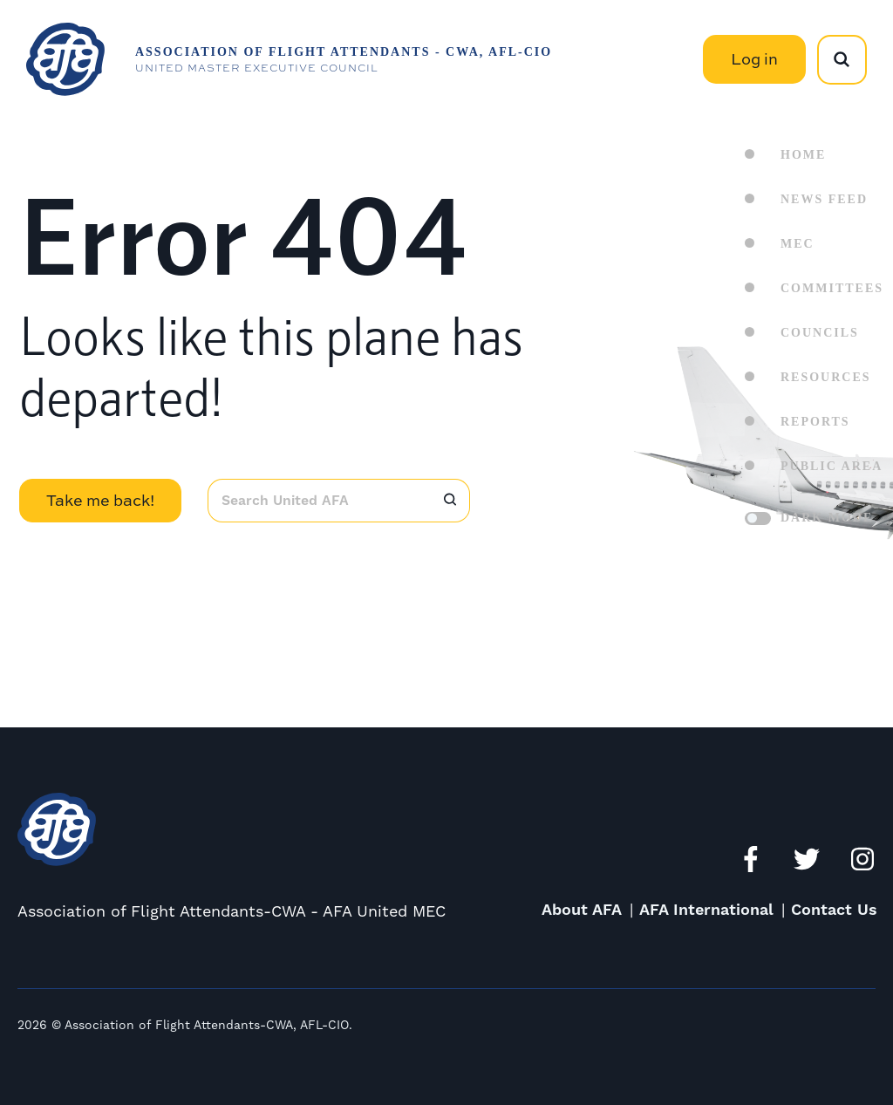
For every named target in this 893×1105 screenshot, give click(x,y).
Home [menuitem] (803, 154)
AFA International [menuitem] (706, 910)
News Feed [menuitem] (824, 199)
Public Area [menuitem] (832, 466)
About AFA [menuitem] (582, 910)
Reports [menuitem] (815, 421)
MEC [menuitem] (798, 243)
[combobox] (319, 500)
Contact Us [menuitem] (834, 910)
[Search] (450, 500)
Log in (754, 59)
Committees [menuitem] (832, 288)
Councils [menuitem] (820, 332)
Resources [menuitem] (826, 377)
